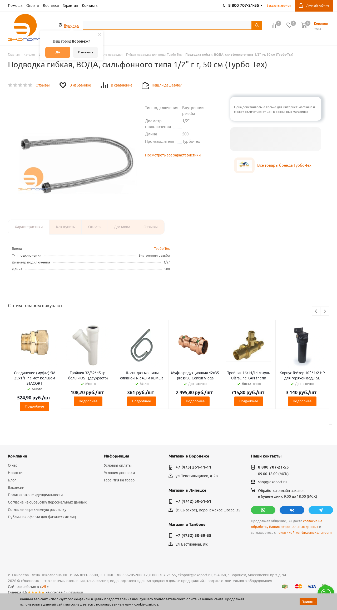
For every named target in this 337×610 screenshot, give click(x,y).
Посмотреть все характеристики (173, 155)
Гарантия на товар (119, 480)
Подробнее (34, 406)
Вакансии (16, 487)
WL (44, 586)
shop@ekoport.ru (272, 482)
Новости (15, 473)
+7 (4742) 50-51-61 (193, 501)
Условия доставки (119, 473)
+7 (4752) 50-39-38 (193, 535)
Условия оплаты (118, 465)
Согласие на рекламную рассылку (37, 509)
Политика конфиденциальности (35, 495)
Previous (316, 311)
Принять (308, 601)
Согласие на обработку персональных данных (47, 502)
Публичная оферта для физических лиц (42, 517)
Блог (12, 480)
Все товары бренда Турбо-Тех (284, 165)
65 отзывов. (73, 592)
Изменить (85, 52)
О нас (12, 465)
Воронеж (71, 25)
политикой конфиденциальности (304, 533)
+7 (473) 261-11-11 (193, 467)
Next (324, 311)
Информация (116, 456)
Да (58, 52)
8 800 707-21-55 (273, 467)
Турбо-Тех (162, 248)
